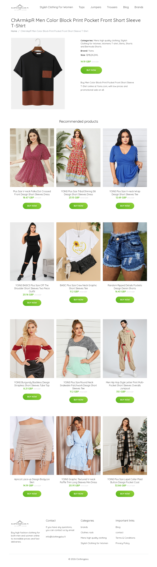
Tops (82, 8)
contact (119, 535)
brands (84, 530)
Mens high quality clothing (107, 43)
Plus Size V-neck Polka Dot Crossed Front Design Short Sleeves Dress (32, 196)
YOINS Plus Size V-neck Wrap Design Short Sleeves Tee (125, 196)
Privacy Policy (123, 546)
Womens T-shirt (110, 46)
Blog (126, 8)
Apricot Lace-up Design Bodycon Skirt (32, 484)
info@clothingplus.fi (56, 539)
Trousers (112, 8)
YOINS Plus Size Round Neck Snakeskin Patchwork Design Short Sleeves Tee (78, 388)
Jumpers (95, 8)
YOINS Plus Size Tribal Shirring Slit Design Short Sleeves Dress (78, 196)
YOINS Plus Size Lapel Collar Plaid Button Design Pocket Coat (124, 484)
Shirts (122, 46)
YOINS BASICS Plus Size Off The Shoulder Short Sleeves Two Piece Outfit (32, 291)
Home (14, 34)
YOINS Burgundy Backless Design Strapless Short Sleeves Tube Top (32, 387)
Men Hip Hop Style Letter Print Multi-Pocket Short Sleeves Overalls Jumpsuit (125, 388)
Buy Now (91, 73)
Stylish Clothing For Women (56, 8)
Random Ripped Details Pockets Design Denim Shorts (125, 290)
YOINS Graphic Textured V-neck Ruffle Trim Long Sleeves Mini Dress (78, 484)
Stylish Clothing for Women (94, 546)
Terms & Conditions (125, 540)
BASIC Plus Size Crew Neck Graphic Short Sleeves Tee (78, 290)
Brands (138, 8)
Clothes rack (87, 535)
